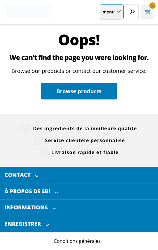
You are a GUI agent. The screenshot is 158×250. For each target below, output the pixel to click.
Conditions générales (77, 241)
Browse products (78, 91)
